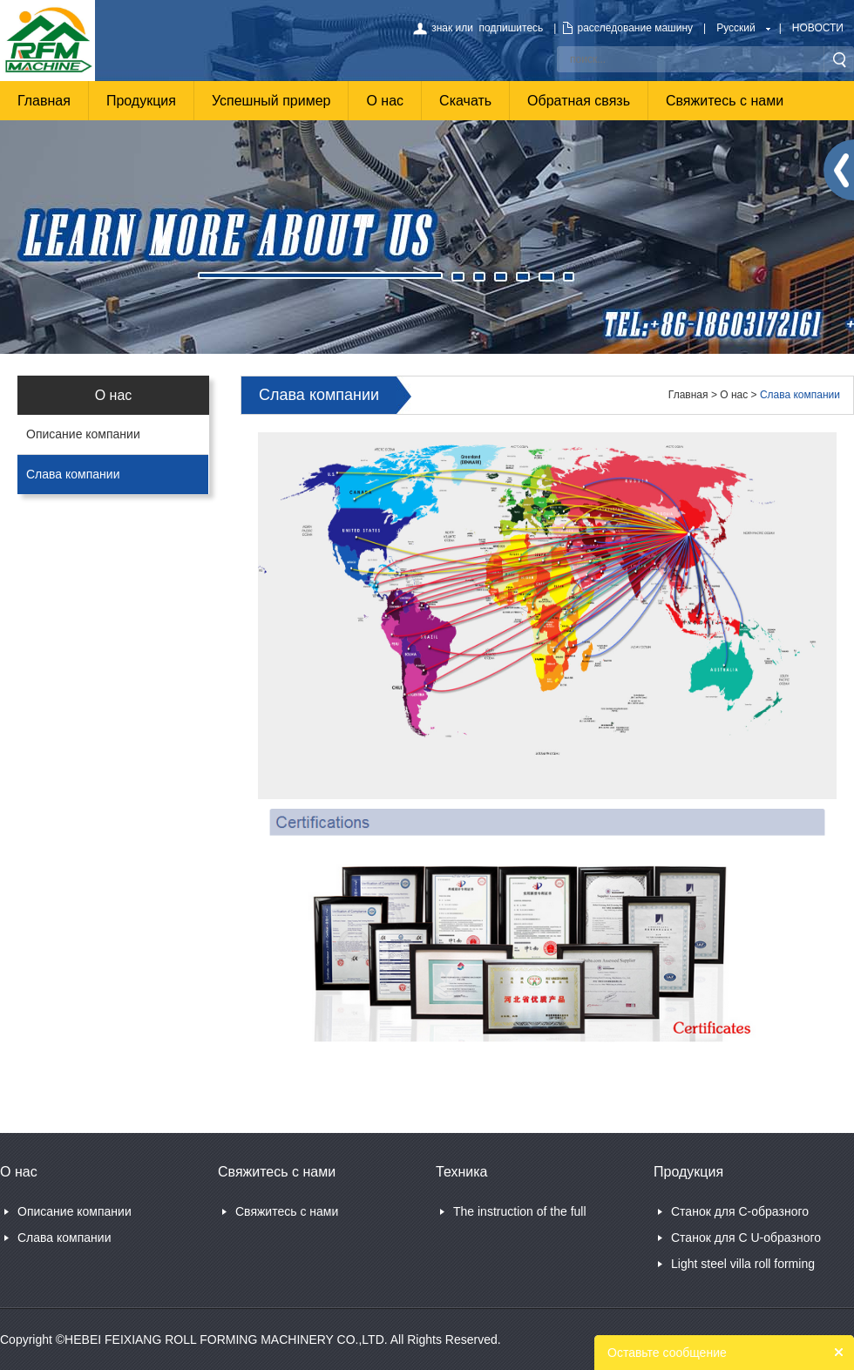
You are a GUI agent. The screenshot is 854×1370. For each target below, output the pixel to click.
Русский (736, 28)
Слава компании (72, 474)
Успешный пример (271, 100)
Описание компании (83, 434)
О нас (384, 100)
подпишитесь (511, 28)
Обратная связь (578, 100)
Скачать (465, 100)
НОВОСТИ (818, 28)
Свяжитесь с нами (724, 100)
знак (441, 28)
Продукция (141, 100)
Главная (44, 100)
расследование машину (635, 28)
